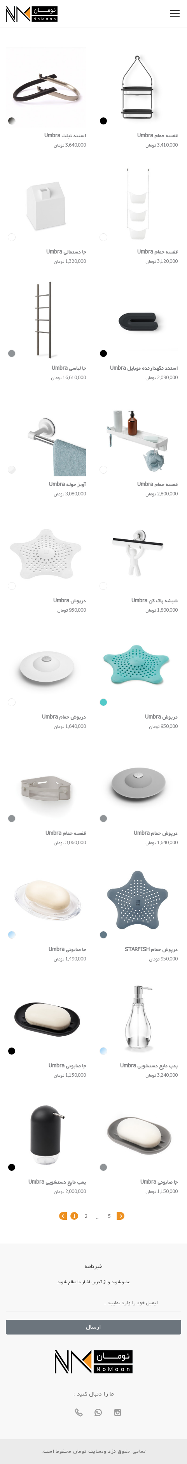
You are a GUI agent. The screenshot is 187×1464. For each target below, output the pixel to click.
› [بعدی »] (120, 1216)
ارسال (93, 1327)
